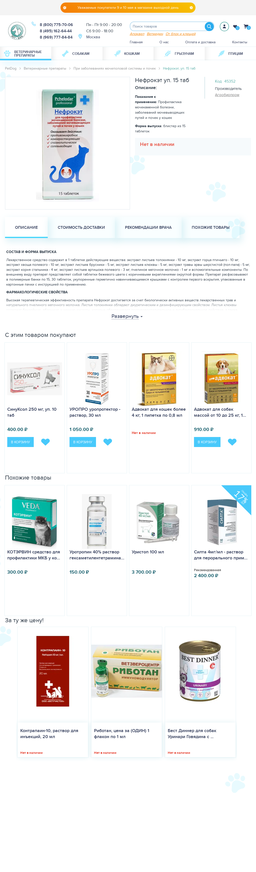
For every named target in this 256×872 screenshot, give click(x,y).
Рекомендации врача (148, 228)
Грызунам (179, 54)
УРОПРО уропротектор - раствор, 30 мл (95, 413)
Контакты (239, 42)
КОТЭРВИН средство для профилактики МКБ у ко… (33, 555)
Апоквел (137, 34)
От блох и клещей (181, 34)
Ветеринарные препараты (23, 54)
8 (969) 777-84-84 (56, 37)
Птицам (230, 54)
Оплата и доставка (200, 42)
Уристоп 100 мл (148, 552)
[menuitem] (25, 54)
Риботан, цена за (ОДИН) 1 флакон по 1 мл (121, 734)
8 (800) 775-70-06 (56, 25)
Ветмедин (155, 34)
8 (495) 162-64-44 (56, 31)
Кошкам (127, 54)
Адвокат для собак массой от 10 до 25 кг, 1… (220, 413)
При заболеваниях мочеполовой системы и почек (115, 68)
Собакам (76, 54)
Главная (136, 42)
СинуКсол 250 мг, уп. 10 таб (31, 413)
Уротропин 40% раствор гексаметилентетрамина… (97, 555)
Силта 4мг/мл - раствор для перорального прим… (221, 555)
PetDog (10, 68)
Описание (26, 228)
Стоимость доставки (81, 228)
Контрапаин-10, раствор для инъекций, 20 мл (49, 734)
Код (218, 82)
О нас (164, 42)
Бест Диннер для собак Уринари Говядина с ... (192, 734)
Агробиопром (227, 95)
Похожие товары (211, 228)
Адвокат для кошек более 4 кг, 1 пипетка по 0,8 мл (159, 413)
